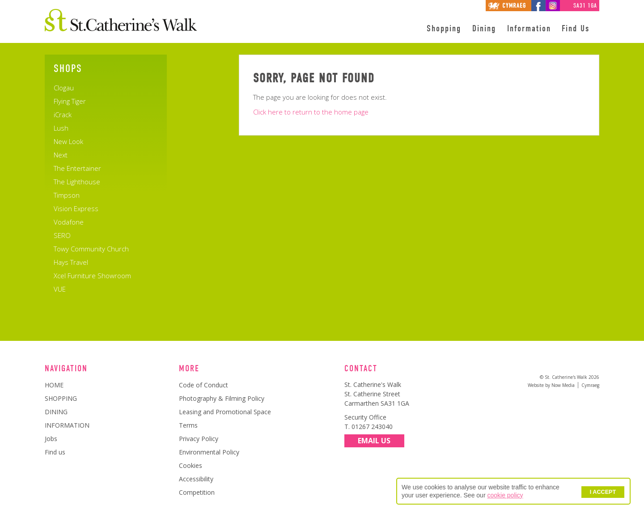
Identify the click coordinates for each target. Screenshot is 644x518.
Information (529, 28)
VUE (60, 288)
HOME (54, 385)
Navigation (66, 368)
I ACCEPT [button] (603, 492)
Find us (55, 452)
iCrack (63, 114)
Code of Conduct (203, 385)
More (189, 368)
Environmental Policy (209, 452)
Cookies (190, 465)
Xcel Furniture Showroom (92, 275)
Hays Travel (71, 262)
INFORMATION (67, 425)
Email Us (374, 441)
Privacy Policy (198, 438)
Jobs (51, 438)
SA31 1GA (585, 5)
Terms (188, 425)
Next (61, 154)
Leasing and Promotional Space (225, 412)
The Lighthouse (77, 181)
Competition (197, 492)
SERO (62, 235)
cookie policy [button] (505, 495)
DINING (56, 412)
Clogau (64, 87)
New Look (68, 141)
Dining (484, 28)
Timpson (67, 195)
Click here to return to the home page (311, 111)
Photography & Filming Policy (221, 398)
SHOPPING (61, 398)
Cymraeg (590, 385)
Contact (360, 368)
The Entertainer (77, 168)
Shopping (444, 28)
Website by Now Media (551, 385)
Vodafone (69, 221)
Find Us (575, 28)
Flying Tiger (70, 101)
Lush (61, 127)
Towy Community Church (91, 248)
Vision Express (76, 208)
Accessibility (196, 479)
